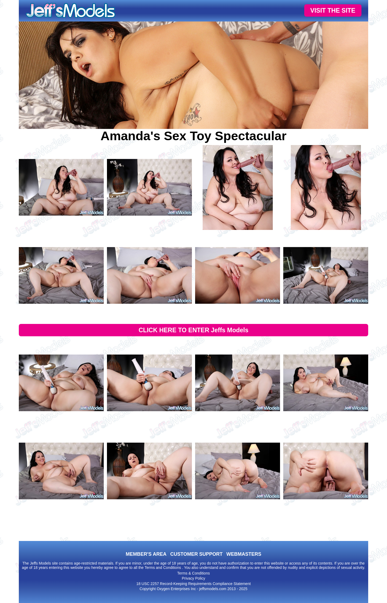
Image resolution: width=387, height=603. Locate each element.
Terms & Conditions (193, 573)
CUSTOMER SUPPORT (196, 554)
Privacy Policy (193, 578)
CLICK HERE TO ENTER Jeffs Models (194, 330)
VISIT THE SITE (332, 10)
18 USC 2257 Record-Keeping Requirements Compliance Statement (193, 584)
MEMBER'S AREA (146, 554)
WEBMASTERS (243, 554)
